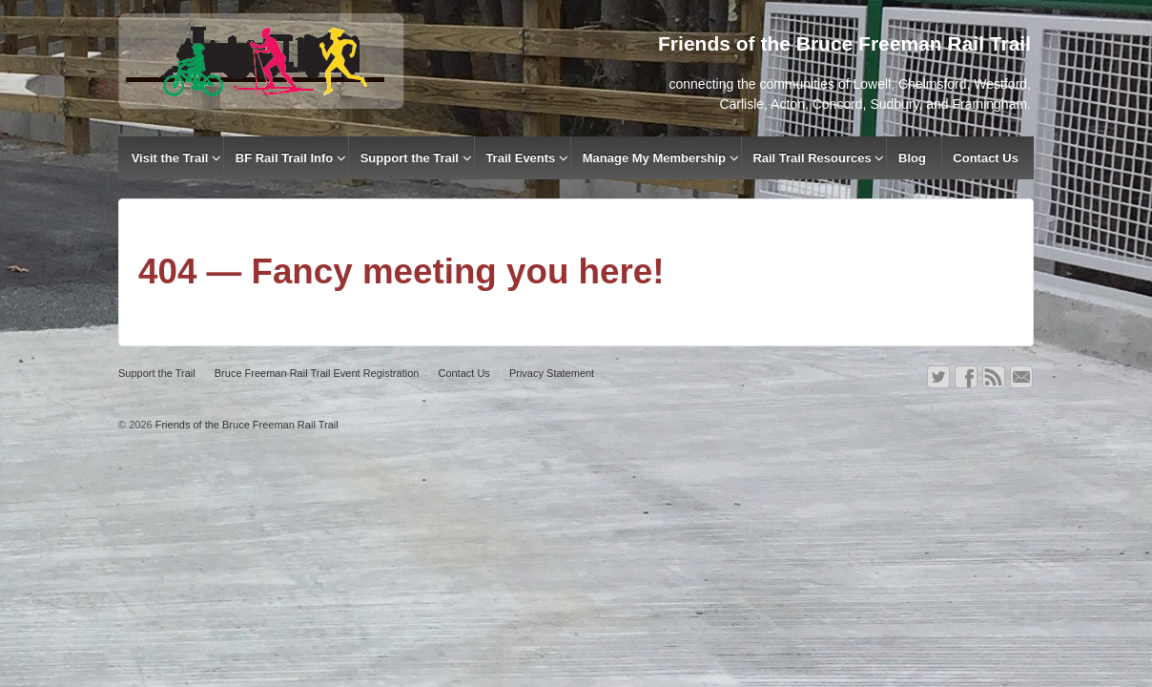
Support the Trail (409, 158)
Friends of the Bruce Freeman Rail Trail (246, 424)
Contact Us (985, 158)
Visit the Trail (170, 158)
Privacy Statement (551, 373)
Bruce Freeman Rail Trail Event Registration (317, 373)
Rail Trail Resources (811, 158)
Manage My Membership (654, 158)
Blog (912, 158)
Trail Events (520, 158)
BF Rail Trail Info (285, 158)
